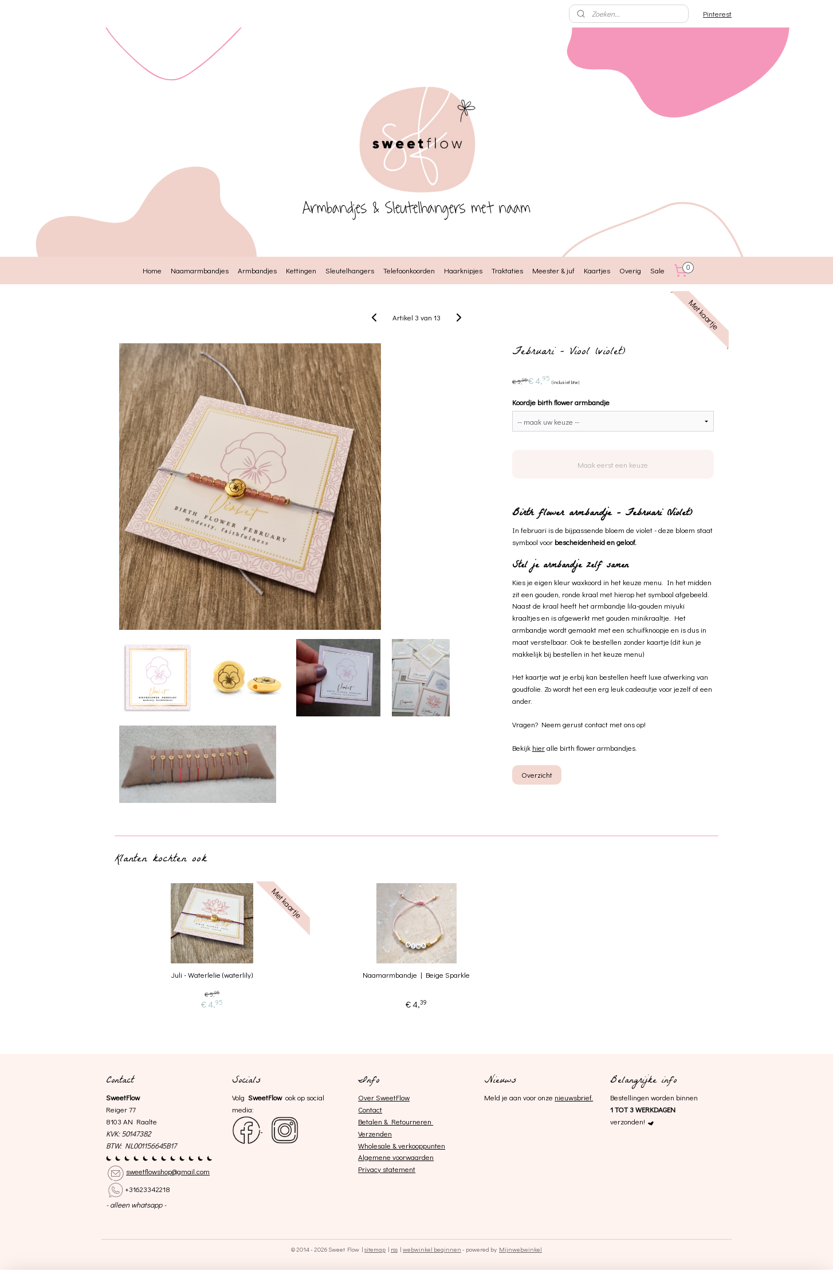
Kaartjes (597, 270)
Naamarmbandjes (200, 270)
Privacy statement (386, 1169)
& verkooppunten (418, 1145)
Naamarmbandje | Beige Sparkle (416, 974)
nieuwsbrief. (574, 1097)
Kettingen (301, 270)
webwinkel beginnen (432, 1249)
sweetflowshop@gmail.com (168, 1171)
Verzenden (375, 1133)
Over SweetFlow (384, 1097)
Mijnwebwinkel (520, 1249)
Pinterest (717, 13)
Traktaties (507, 270)
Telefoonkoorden (409, 270)
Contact (370, 1109)
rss (394, 1249)
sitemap (375, 1249)
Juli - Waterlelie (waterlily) (212, 974)
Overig (630, 270)
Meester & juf (553, 270)
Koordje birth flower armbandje (561, 402)
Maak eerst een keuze (612, 464)
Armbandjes (257, 270)
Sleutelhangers (349, 270)
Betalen (370, 1121)
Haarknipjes (463, 270)
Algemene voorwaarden (396, 1157)
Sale (657, 270)
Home (152, 270)
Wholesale (374, 1145)
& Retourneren (407, 1121)
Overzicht (536, 774)
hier (538, 747)
